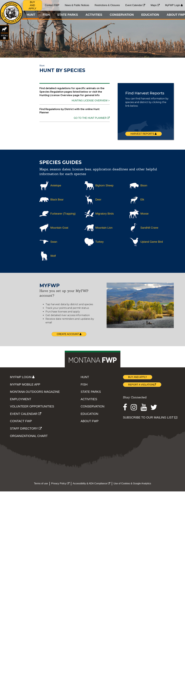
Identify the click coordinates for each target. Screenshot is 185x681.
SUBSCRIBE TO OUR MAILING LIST (150, 417)
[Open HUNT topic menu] (4, 37)
